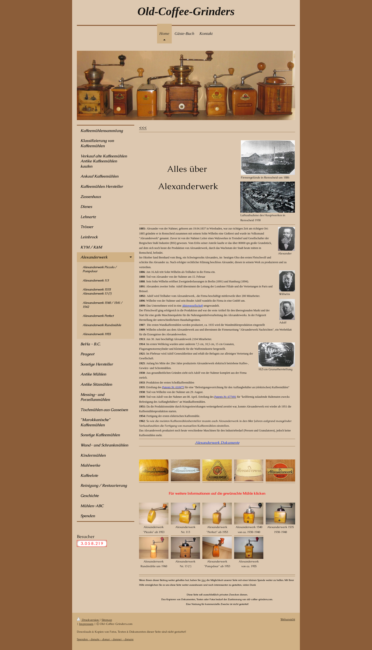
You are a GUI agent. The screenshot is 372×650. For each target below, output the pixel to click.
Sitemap (107, 620)
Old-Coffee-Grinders (186, 11)
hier (203, 580)
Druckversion (88, 620)
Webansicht (287, 619)
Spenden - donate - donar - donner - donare (105, 639)
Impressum (86, 624)
